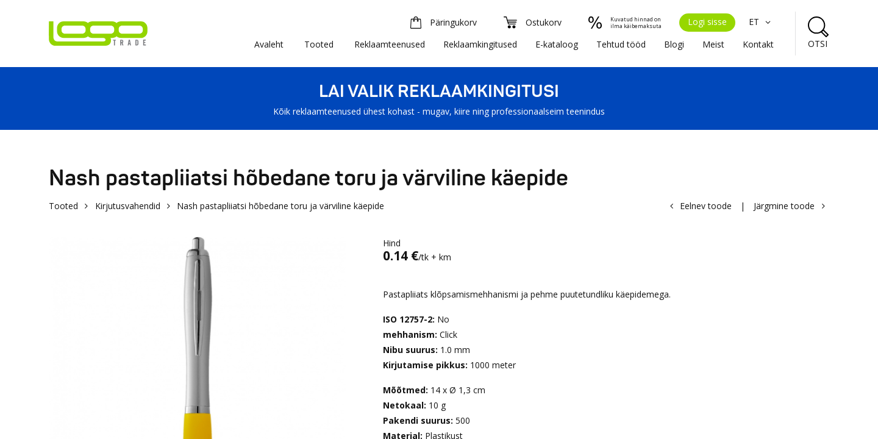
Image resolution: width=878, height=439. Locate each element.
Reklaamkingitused (480, 44)
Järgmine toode (784, 206)
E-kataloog (556, 44)
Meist (713, 44)
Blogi (674, 44)
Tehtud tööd (621, 44)
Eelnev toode (706, 206)
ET (761, 21)
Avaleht (269, 44)
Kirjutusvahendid (127, 206)
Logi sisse (707, 21)
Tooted (319, 44)
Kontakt (758, 44)
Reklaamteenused (389, 44)
